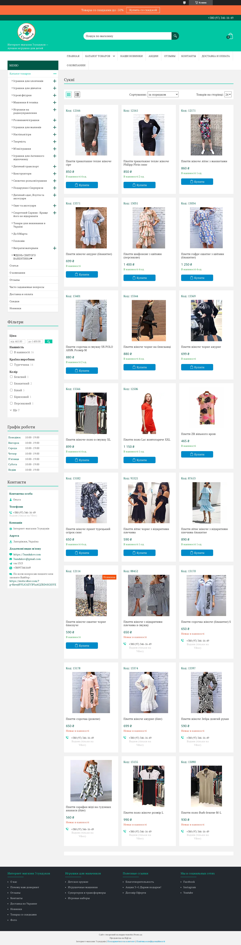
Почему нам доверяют (24, 887)
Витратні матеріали (25, 248)
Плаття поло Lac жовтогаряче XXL (147, 439)
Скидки (14, 301)
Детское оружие (78, 881)
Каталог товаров (97, 56)
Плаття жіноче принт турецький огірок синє (88, 530)
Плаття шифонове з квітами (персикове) (143, 255)
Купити (84, 185)
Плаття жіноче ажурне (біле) (143, 718)
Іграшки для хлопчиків (28, 81)
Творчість (19, 141)
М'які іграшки (22, 148)
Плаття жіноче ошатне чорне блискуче (86, 623)
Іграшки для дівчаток (27, 88)
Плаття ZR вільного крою (198, 434)
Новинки (15, 308)
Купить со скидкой (143, 10)
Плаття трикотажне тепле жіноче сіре (88, 162)
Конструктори (22, 173)
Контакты (188, 56)
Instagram (189, 887)
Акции (153, 56)
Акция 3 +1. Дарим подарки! (143, 887)
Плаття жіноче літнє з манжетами (204, 161)
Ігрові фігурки (22, 95)
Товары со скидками (23, 914)
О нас (13, 881)
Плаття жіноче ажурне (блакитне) (89, 254)
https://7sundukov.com (27, 554)
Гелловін (19, 241)
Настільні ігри (22, 134)
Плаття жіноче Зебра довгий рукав (205, 718)
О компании (76, 65)
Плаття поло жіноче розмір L (143, 812)
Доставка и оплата (216, 56)
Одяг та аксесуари (24, 205)
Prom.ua (138, 934)
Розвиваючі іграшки (26, 120)
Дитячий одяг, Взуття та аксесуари (28, 196)
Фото (13, 920)
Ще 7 (16, 410)
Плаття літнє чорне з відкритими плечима (146, 530)
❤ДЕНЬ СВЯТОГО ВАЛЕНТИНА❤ (24, 256)
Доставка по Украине (23, 903)
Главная (73, 56)
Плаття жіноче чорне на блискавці (147, 346)
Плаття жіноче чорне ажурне (201, 346)
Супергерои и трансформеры (87, 892)
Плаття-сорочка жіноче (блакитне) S (206, 621)
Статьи (14, 265)
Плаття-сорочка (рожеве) (83, 718)
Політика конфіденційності (151, 941)
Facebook (189, 881)
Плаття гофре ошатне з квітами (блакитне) (202, 255)
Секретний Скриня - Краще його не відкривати (30, 214)
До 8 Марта (20, 233)
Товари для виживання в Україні (29, 224)
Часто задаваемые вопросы (27, 287)
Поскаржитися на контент (121, 941)
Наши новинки (131, 56)
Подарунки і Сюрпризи (28, 188)
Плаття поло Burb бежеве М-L (201, 812)
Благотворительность (140, 881)
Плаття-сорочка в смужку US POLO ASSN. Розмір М (89, 348)
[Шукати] (175, 34)
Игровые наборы (79, 898)
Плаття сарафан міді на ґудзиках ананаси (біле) (88, 808)
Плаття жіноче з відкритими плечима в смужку (143, 623)
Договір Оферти (136, 892)
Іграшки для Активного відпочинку (28, 157)
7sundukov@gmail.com (27, 559)
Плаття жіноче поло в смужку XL (88, 439)
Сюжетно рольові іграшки (30, 180)
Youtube (188, 892)
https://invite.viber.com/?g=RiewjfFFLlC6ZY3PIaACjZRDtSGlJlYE (32, 582)
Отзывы (169, 56)
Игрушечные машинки (83, 887)
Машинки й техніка (25, 102)
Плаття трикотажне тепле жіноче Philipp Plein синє (146, 162)
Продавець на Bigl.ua (120, 938)
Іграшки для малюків (27, 127)
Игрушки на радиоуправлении (25, 111)
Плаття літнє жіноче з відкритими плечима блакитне (204, 530)
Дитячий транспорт (26, 166)
